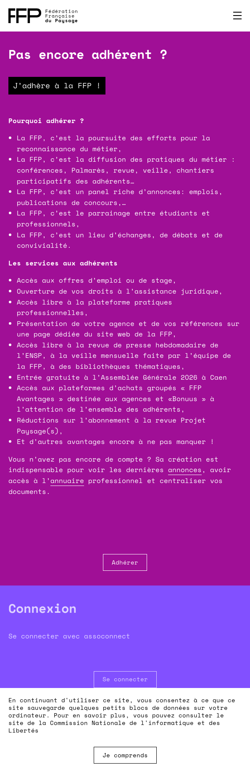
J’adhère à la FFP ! (57, 85)
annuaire (67, 480)
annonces (185, 470)
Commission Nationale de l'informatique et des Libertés (114, 726)
